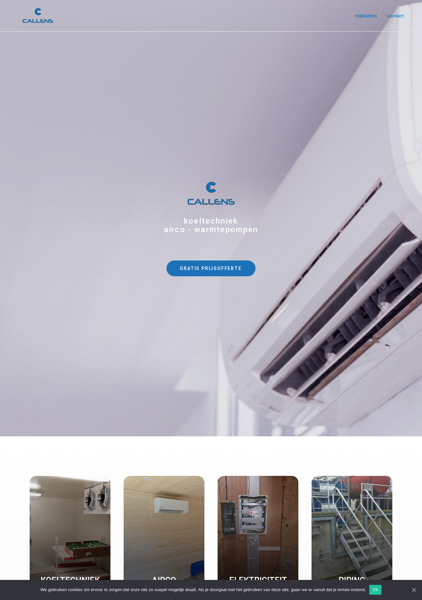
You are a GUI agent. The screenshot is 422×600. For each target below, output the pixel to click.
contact (395, 16)
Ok (375, 589)
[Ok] (413, 589)
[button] (210, 268)
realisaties (366, 16)
